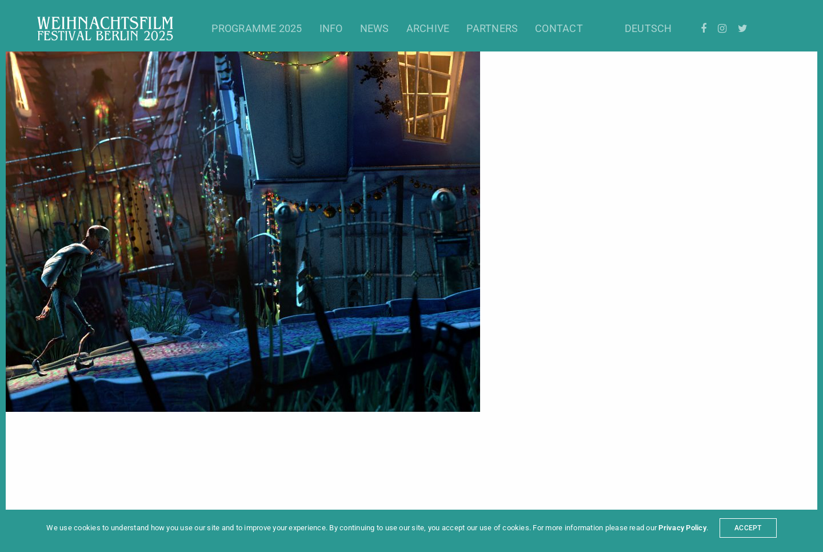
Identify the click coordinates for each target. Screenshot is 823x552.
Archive (428, 28)
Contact (559, 28)
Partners (492, 28)
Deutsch (648, 28)
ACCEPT (747, 528)
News (374, 28)
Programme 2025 (256, 28)
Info (331, 28)
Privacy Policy (682, 527)
